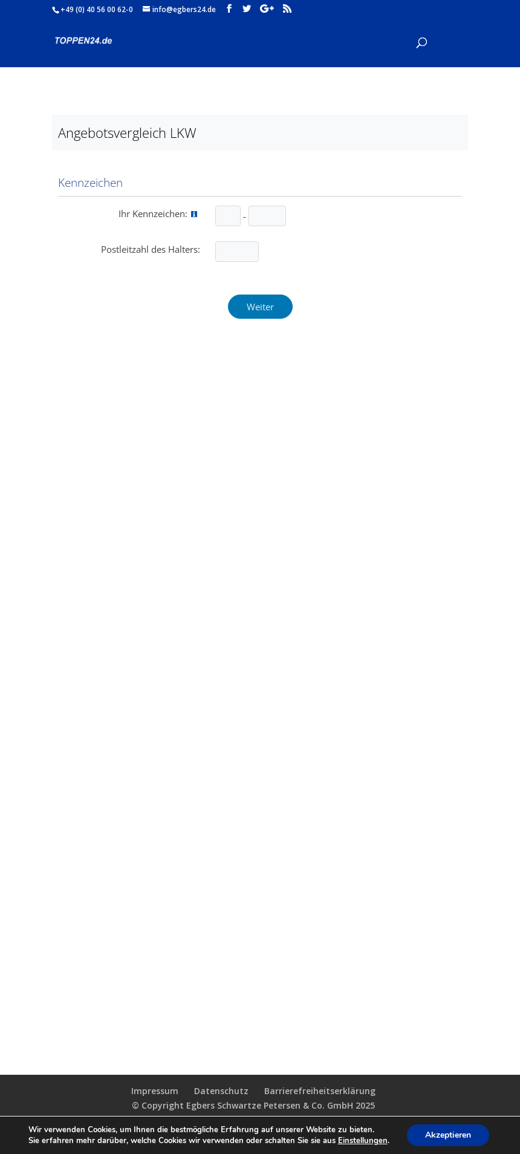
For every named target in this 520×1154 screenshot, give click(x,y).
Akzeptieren (448, 1135)
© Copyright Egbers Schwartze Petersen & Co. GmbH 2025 (253, 1105)
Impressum (154, 1091)
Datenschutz (221, 1091)
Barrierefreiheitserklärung (319, 1091)
